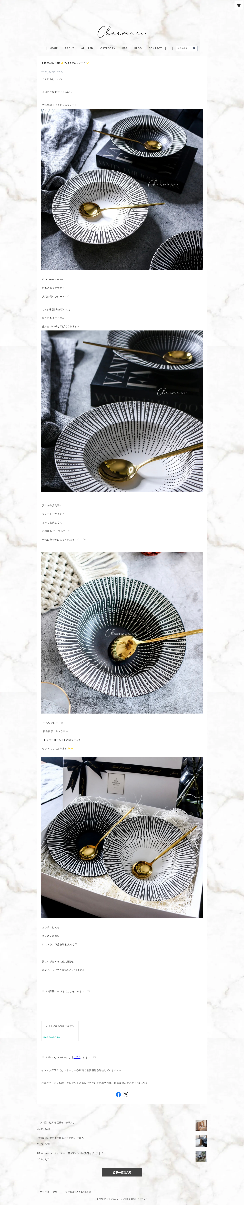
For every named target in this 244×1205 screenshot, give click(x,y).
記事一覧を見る (122, 1172)
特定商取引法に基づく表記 (78, 1192)
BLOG (138, 48)
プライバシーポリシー (50, 1192)
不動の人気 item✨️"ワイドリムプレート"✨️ (65, 62)
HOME (54, 48)
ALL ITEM (87, 48)
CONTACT (155, 48)
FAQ (124, 48)
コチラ (77, 1057)
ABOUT (69, 48)
